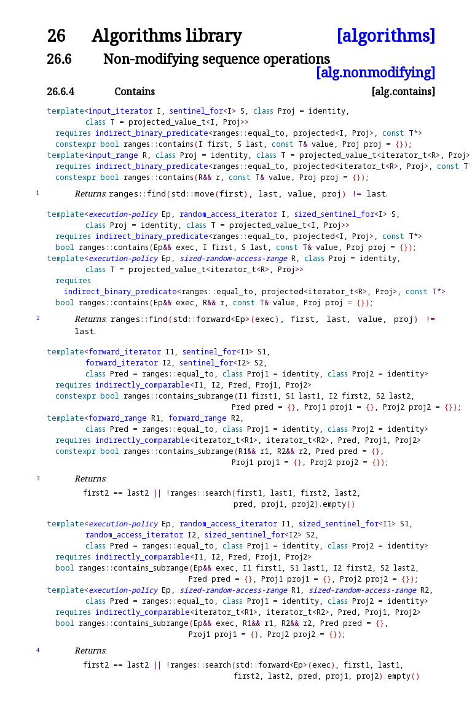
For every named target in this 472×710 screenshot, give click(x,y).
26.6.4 (60, 91)
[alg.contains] (403, 91)
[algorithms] (385, 36)
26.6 (59, 58)
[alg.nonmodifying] (375, 72)
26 (56, 36)
